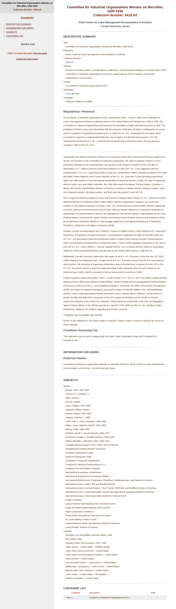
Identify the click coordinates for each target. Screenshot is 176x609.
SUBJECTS (11, 32)
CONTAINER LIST (14, 36)
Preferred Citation (74, 358)
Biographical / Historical (78, 111)
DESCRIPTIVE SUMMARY (19, 24)
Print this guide (40, 53)
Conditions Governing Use (80, 330)
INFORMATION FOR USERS (20, 28)
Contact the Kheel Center (27, 59)
